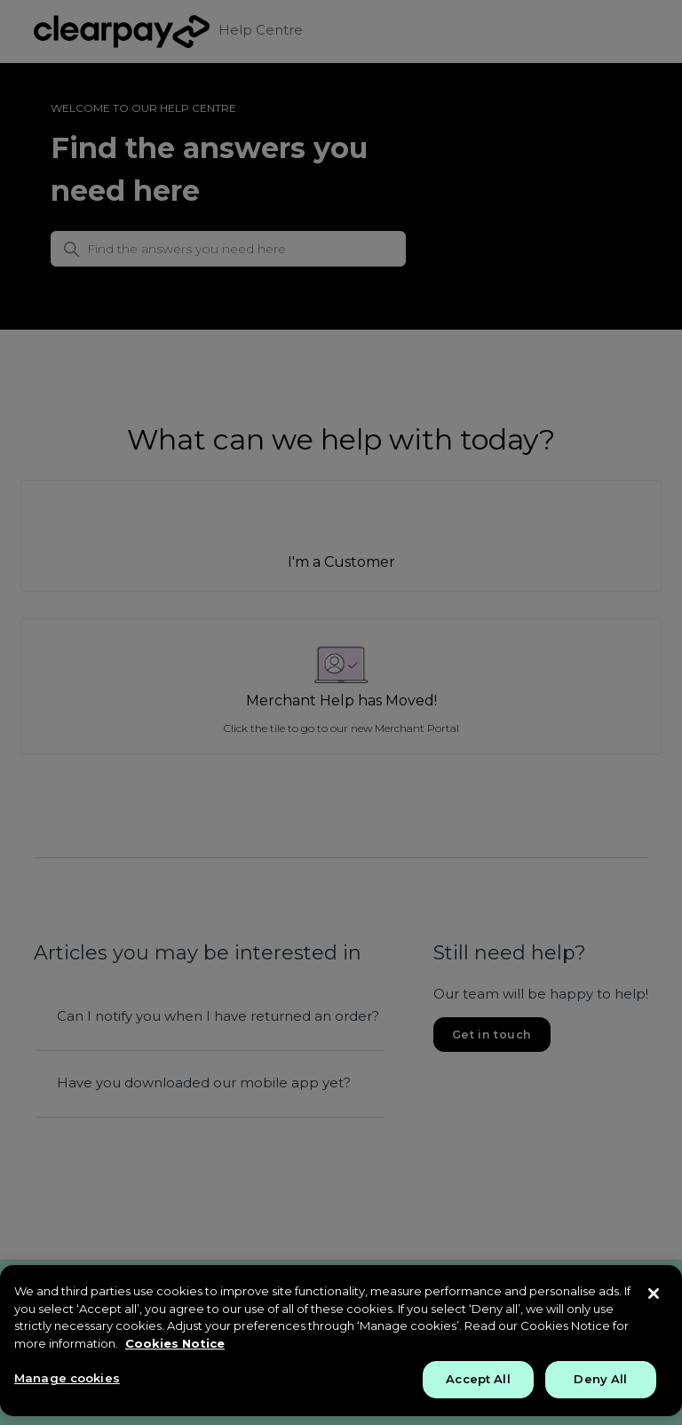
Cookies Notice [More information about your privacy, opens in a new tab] (175, 1343)
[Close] (653, 1293)
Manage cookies (67, 1378)
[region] (341, 1340)
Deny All (600, 1379)
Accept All (478, 1379)
